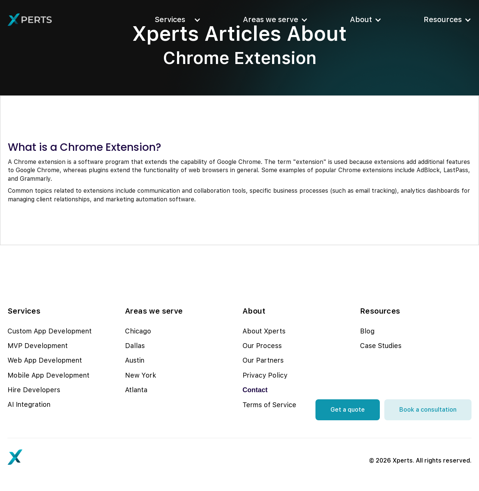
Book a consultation (428, 409)
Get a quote (347, 409)
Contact (255, 390)
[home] (29, 19)
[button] (175, 19)
